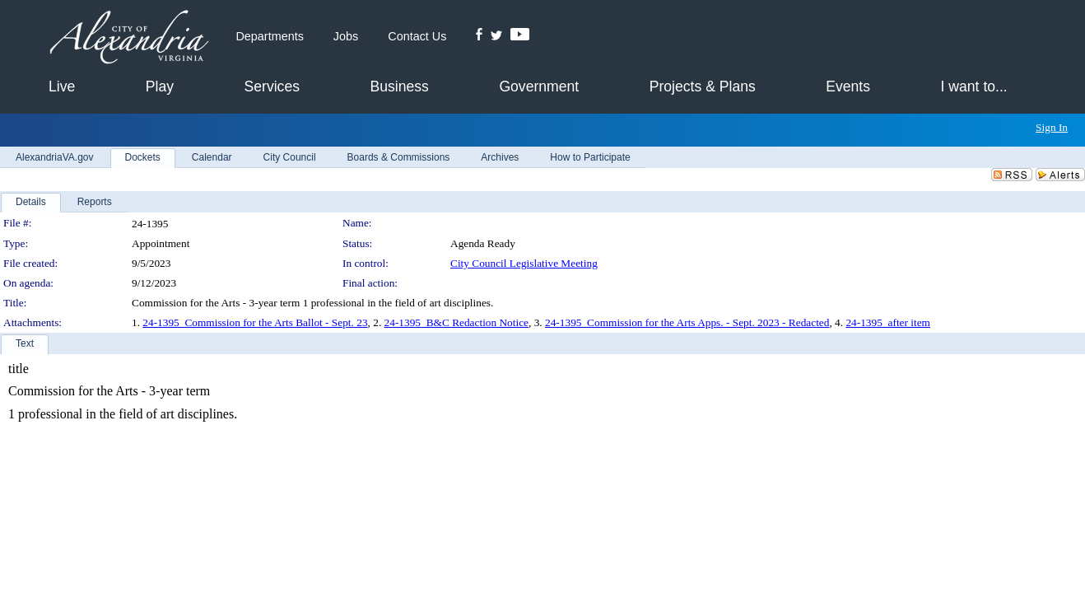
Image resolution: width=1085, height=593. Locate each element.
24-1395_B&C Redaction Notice (456, 322)
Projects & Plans (703, 86)
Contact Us (417, 36)
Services (272, 86)
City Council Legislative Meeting (524, 263)
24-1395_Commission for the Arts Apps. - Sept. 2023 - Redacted (687, 322)
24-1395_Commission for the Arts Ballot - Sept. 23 (254, 322)
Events (848, 86)
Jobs (345, 36)
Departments (269, 36)
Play (160, 86)
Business (399, 86)
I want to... (974, 86)
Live (62, 86)
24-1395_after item (887, 322)
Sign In (1052, 127)
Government (539, 86)
